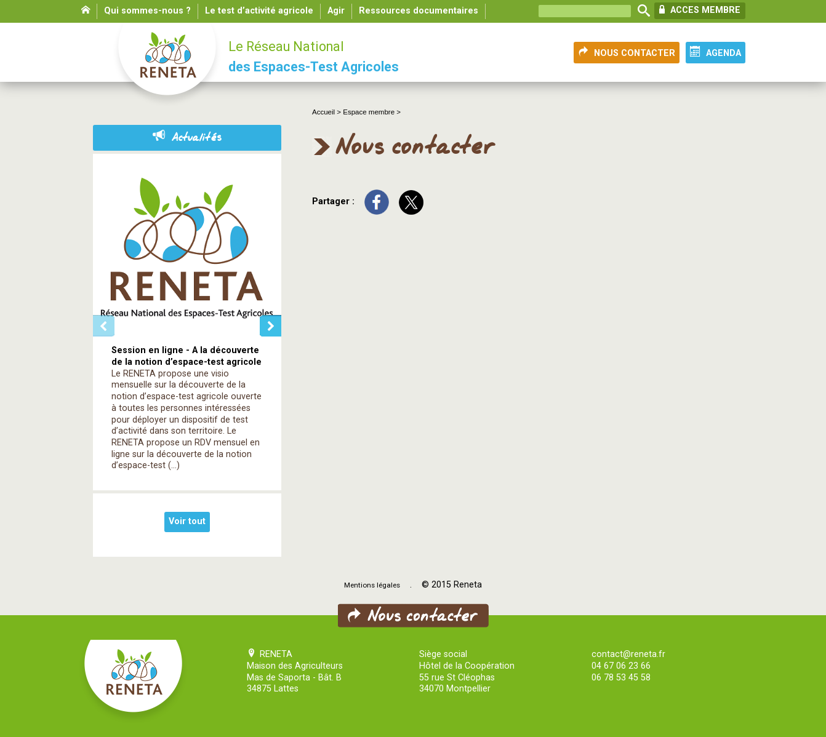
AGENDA (715, 52)
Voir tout (187, 521)
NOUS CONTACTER (626, 52)
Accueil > (327, 112)
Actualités (187, 137)
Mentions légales (372, 585)
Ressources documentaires (418, 11)
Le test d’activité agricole (259, 11)
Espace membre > (372, 112)
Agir (336, 11)
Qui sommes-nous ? (147, 11)
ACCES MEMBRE (699, 9)
